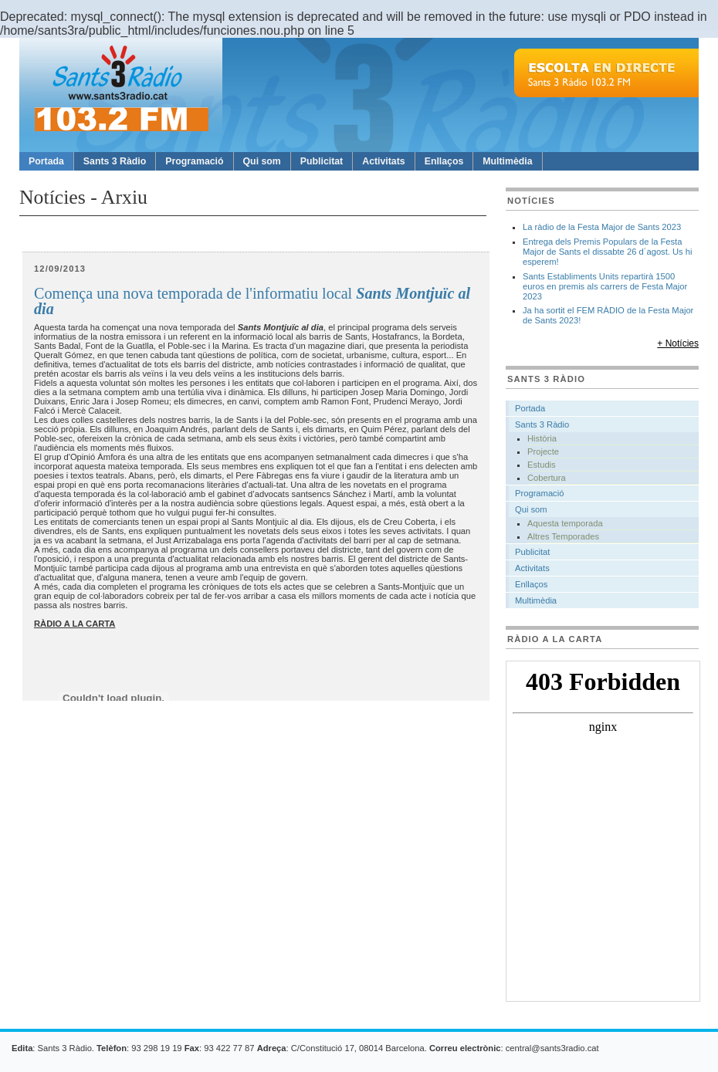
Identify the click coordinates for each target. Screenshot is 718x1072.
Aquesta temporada (565, 523)
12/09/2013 (60, 268)
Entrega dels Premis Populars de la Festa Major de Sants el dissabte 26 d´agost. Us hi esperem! (608, 251)
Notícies (531, 200)
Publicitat (321, 161)
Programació (194, 161)
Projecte (543, 451)
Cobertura (546, 477)
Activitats (383, 161)
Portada (46, 161)
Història (542, 438)
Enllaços (444, 161)
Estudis (541, 464)
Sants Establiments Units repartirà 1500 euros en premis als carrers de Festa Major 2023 (605, 286)
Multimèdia (507, 161)
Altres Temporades (563, 536)
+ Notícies (678, 343)
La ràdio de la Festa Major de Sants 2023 (602, 227)
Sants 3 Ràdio (114, 161)
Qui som (262, 161)
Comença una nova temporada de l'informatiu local (252, 301)
